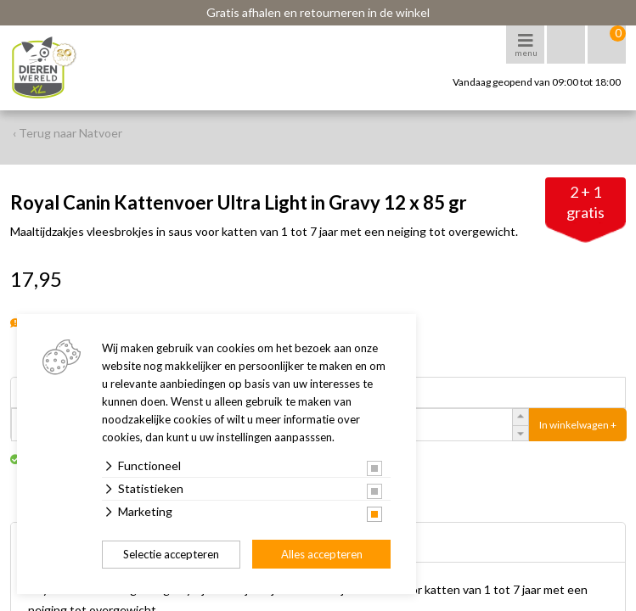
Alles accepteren (322, 554)
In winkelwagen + (577, 424)
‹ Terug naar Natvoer (67, 133)
